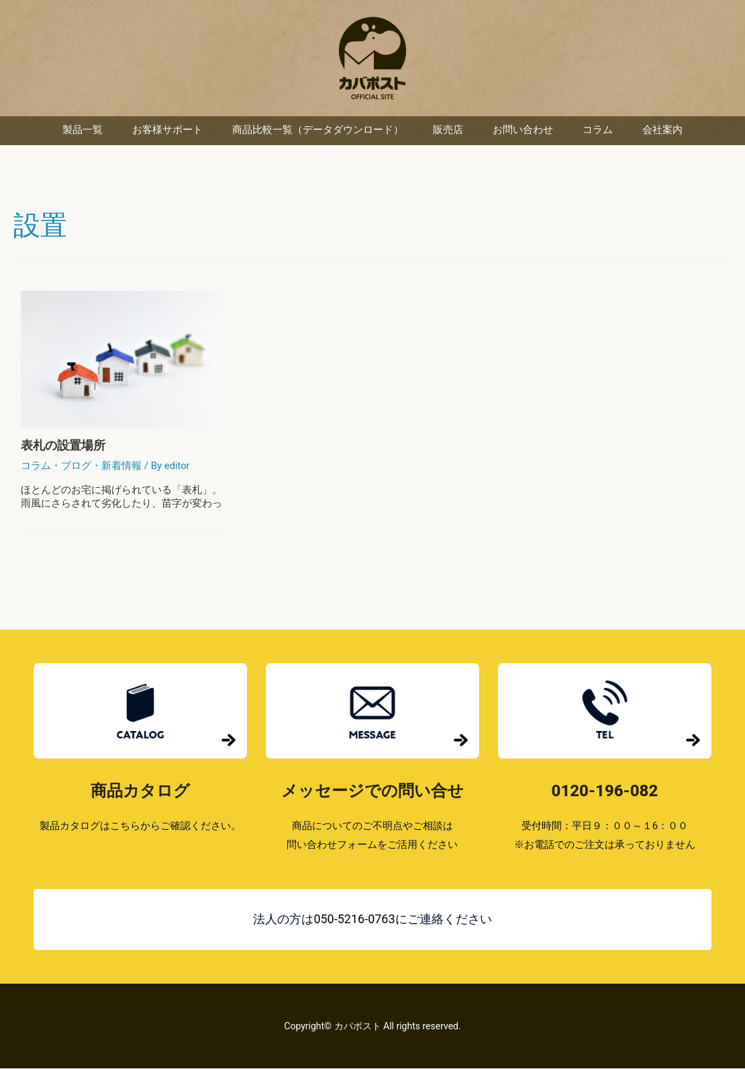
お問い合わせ (523, 131)
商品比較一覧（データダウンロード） (317, 131)
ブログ (76, 467)
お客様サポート (167, 131)
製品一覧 (82, 131)
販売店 (448, 131)
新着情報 (121, 467)
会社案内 (662, 131)
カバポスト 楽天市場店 (372, 59)
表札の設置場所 (63, 446)
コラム (598, 131)
